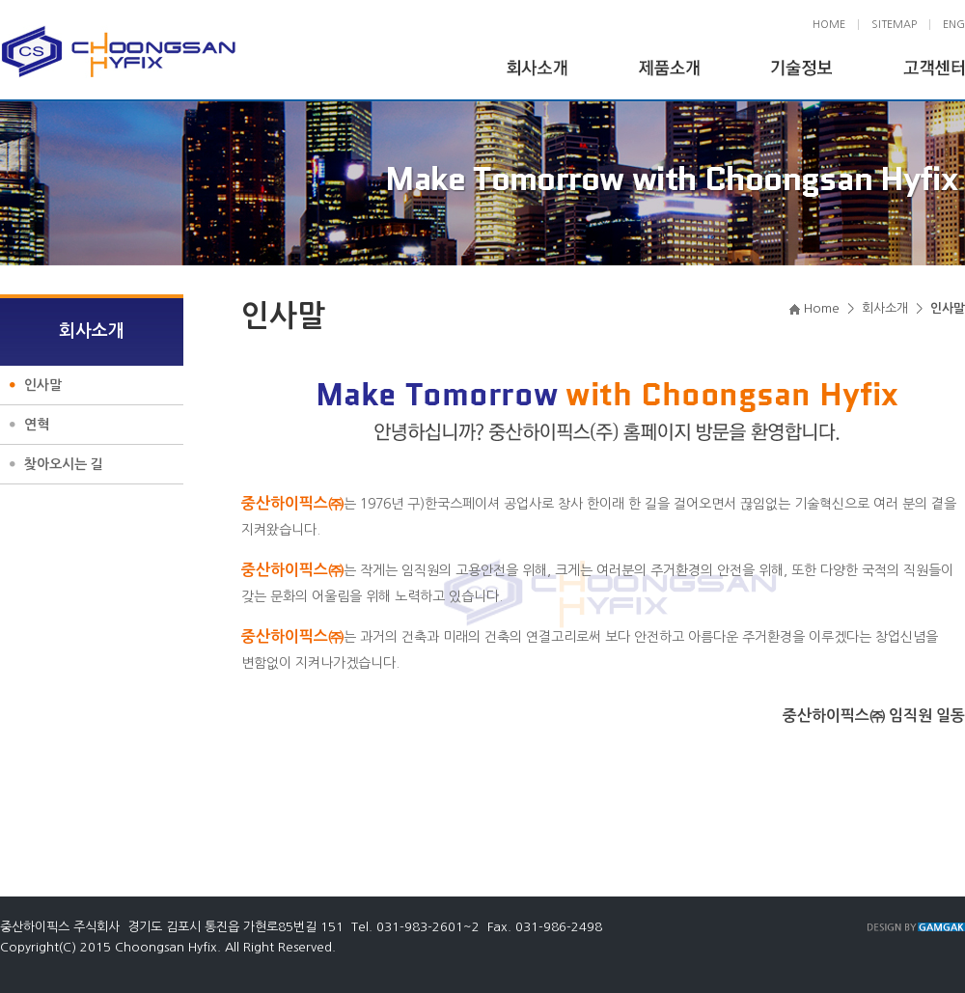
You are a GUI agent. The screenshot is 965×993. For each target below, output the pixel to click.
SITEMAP (894, 24)
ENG (954, 24)
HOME (829, 24)
